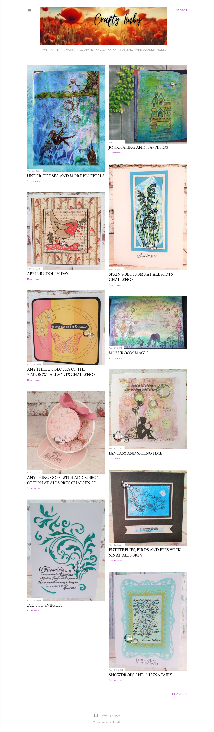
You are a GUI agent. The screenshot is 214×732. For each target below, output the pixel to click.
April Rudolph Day (47, 273)
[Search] (181, 10)
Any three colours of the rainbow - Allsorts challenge (61, 371)
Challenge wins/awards (136, 49)
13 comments (33, 279)
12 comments (115, 560)
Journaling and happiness (138, 147)
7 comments (115, 285)
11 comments (115, 458)
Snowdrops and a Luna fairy (140, 674)
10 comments (115, 152)
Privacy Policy (106, 49)
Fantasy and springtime (135, 453)
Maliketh (116, 722)
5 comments (33, 181)
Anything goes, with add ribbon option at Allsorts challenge (63, 480)
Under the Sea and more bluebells (65, 175)
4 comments (115, 358)
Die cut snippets (45, 605)
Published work (62, 49)
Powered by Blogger (107, 715)
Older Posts (177, 694)
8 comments (33, 488)
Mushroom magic (128, 352)
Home (44, 49)
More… (161, 49)
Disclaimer (84, 49)
